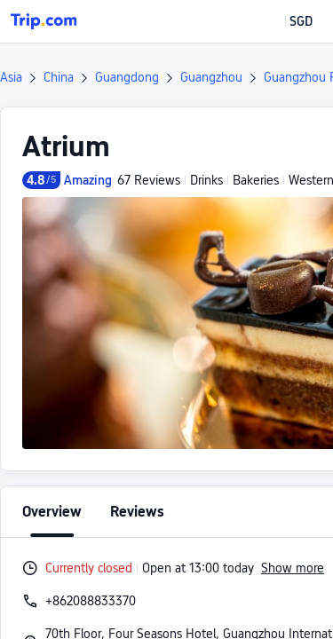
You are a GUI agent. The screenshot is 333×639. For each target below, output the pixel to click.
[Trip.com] (43, 21)
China (59, 77)
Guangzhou (211, 77)
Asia (11, 77)
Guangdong (127, 77)
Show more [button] (292, 568)
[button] (288, 21)
